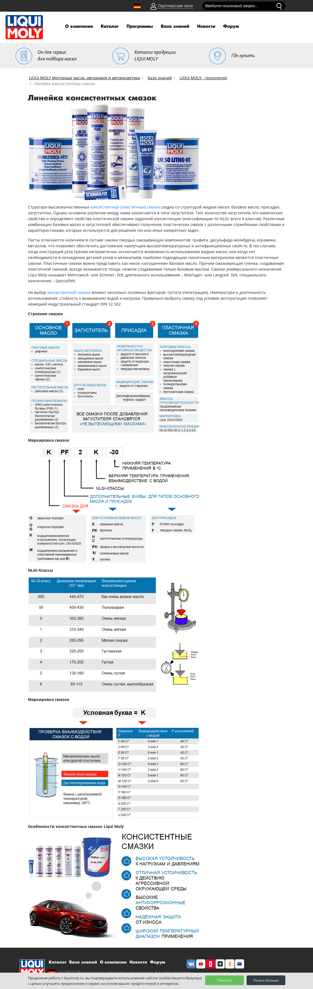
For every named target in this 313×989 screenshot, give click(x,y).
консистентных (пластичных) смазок (125, 207)
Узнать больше (265, 980)
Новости (206, 26)
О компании (79, 26)
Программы (139, 26)
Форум (231, 26)
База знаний (175, 26)
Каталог (110, 26)
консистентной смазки (68, 292)
